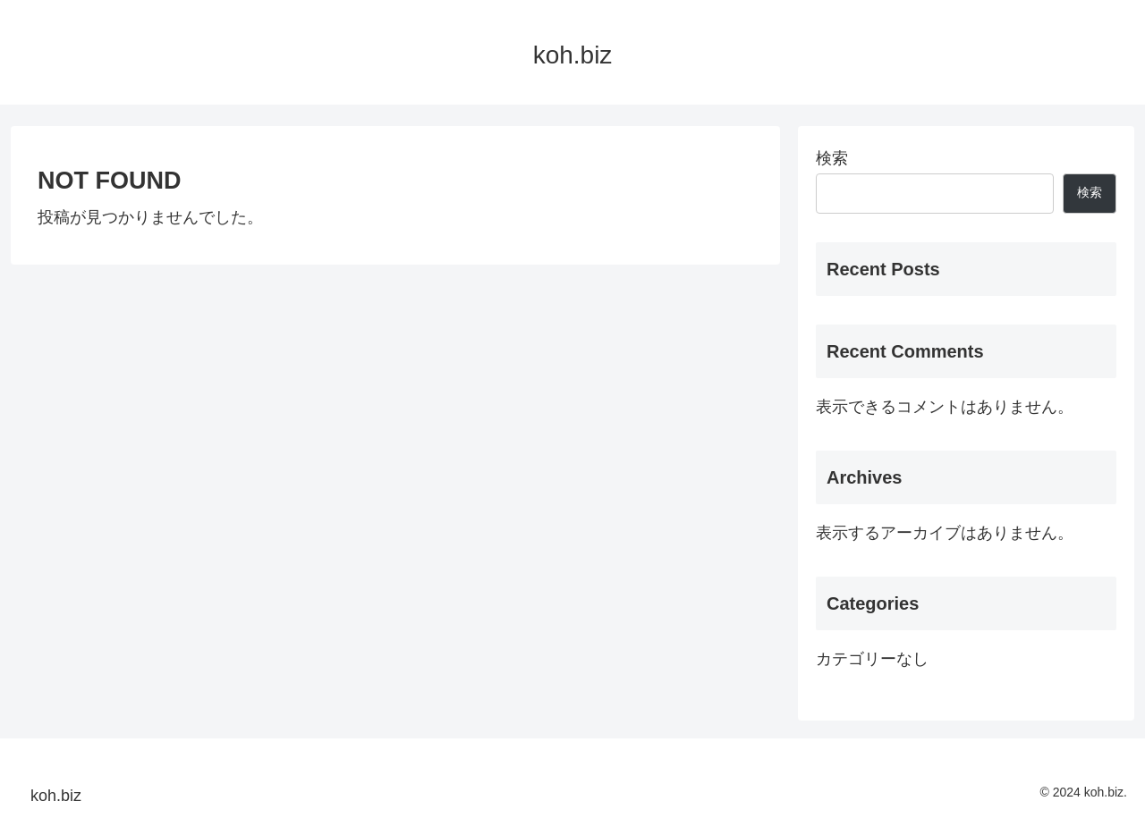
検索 (832, 158)
